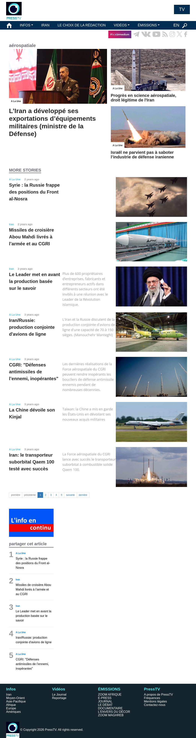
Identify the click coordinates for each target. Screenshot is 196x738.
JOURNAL (105, 701)
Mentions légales (155, 701)
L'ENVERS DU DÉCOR (114, 711)
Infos (11, 689)
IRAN (45, 25)
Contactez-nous (154, 704)
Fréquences (152, 698)
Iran (8, 694)
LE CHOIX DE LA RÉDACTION (82, 25)
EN (176, 25)
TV (182, 9)
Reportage (59, 698)
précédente (30, 495)
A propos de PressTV (158, 694)
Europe (11, 708)
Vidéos (58, 689)
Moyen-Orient (15, 698)
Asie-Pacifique (16, 701)
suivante (70, 495)
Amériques (13, 711)
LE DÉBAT (105, 704)
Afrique (11, 704)
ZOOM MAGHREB (110, 715)
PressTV (152, 689)
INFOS (25, 25)
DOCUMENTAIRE (110, 708)
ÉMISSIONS (147, 25)
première (15, 495)
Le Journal (59, 694)
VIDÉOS (120, 25)
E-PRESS (104, 698)
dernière (83, 495)
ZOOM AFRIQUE (110, 694)
